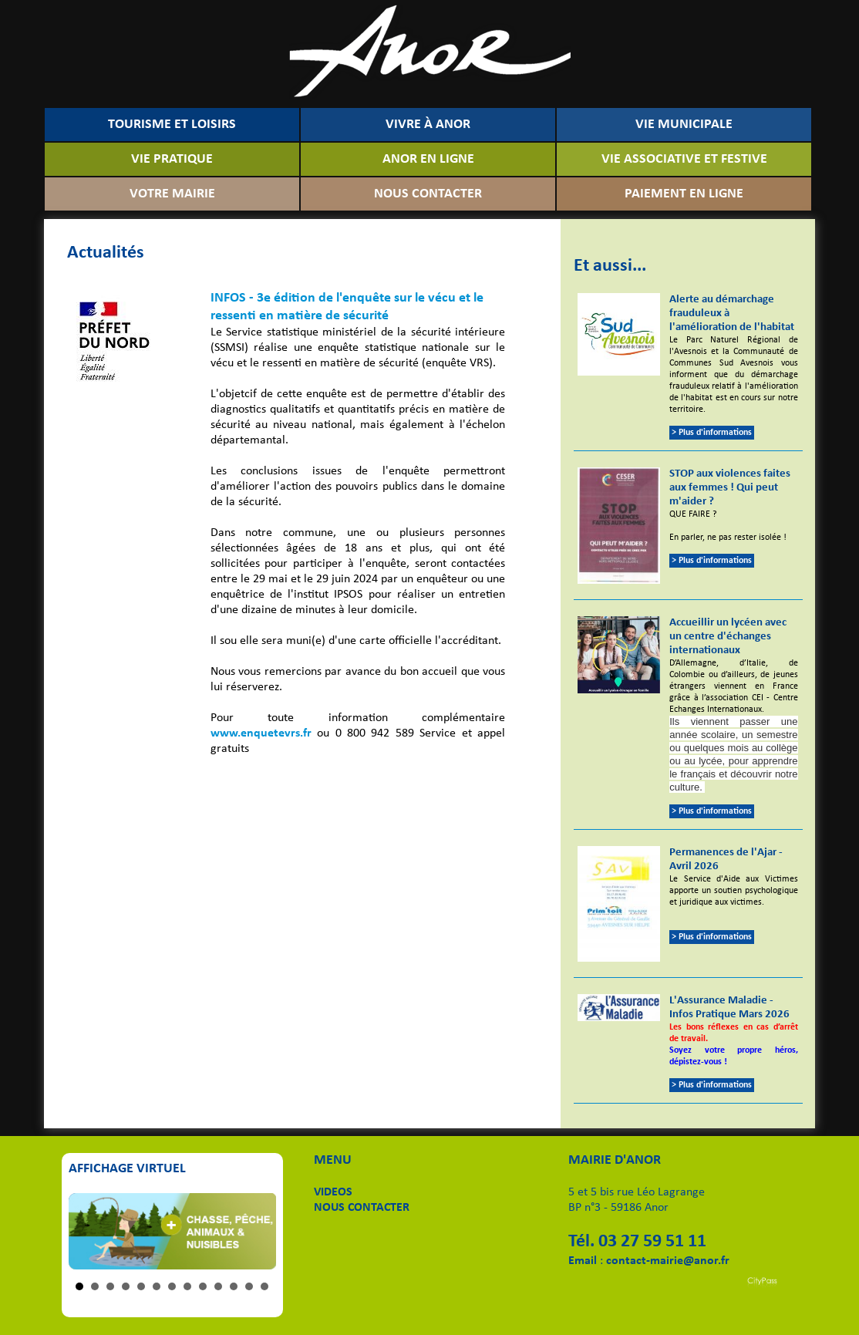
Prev (88, 1231)
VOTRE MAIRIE (172, 194)
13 (264, 1286)
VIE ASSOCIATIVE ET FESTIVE (684, 159)
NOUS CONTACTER (428, 194)
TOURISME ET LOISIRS (172, 124)
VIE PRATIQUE (172, 159)
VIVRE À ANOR (428, 124)
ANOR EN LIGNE (428, 159)
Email (582, 1261)
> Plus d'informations (712, 432)
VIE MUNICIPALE (684, 124)
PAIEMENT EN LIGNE (684, 194)
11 (233, 1286)
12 (249, 1286)
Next (256, 1231)
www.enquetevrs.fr (261, 733)
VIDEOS (333, 1192)
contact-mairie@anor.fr (667, 1261)
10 (218, 1286)
